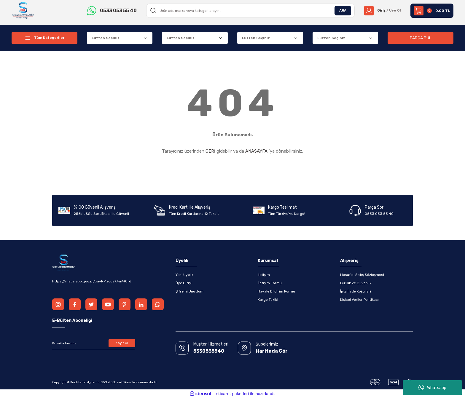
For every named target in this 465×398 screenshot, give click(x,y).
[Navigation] (44, 38)
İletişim (264, 275)
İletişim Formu (270, 283)
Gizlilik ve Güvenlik (355, 283)
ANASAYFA (256, 151)
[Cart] (432, 10)
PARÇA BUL (420, 37)
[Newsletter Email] (93, 343)
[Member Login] (382, 10)
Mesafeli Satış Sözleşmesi (362, 275)
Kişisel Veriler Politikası (359, 300)
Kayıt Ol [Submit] (122, 343)
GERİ (210, 151)
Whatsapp (432, 387)
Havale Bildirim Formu (276, 291)
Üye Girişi (184, 283)
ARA (342, 11)
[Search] (250, 11)
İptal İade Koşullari (355, 291)
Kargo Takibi (268, 300)
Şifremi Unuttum (189, 291)
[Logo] (23, 10)
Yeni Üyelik (184, 275)
